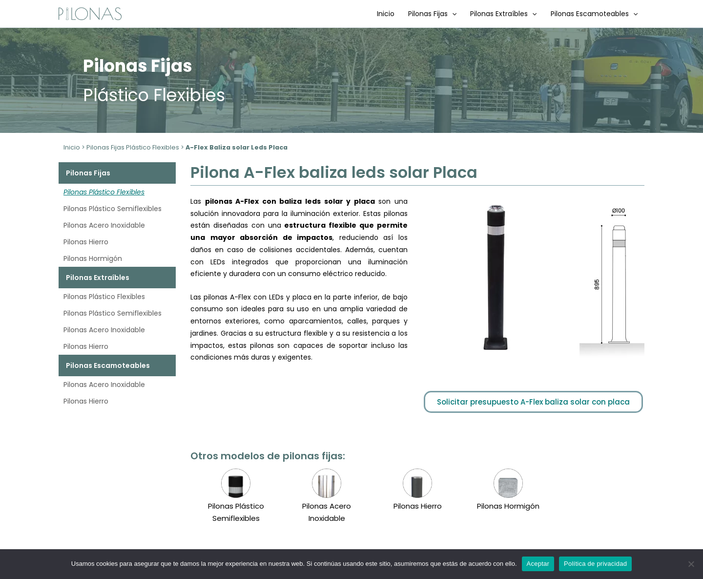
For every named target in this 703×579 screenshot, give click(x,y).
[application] (452, 13)
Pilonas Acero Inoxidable (104, 225)
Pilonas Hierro (85, 242)
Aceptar (538, 563)
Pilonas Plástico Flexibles (104, 192)
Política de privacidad (595, 563)
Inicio (385, 14)
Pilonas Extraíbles (503, 13)
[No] (691, 564)
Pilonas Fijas (432, 13)
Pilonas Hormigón (92, 258)
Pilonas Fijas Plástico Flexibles (132, 147)
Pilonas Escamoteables (594, 13)
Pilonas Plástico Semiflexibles (112, 209)
